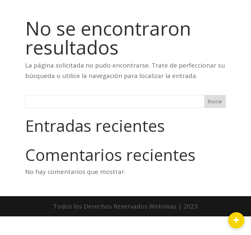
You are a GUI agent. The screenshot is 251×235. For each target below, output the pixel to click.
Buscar (215, 101)
